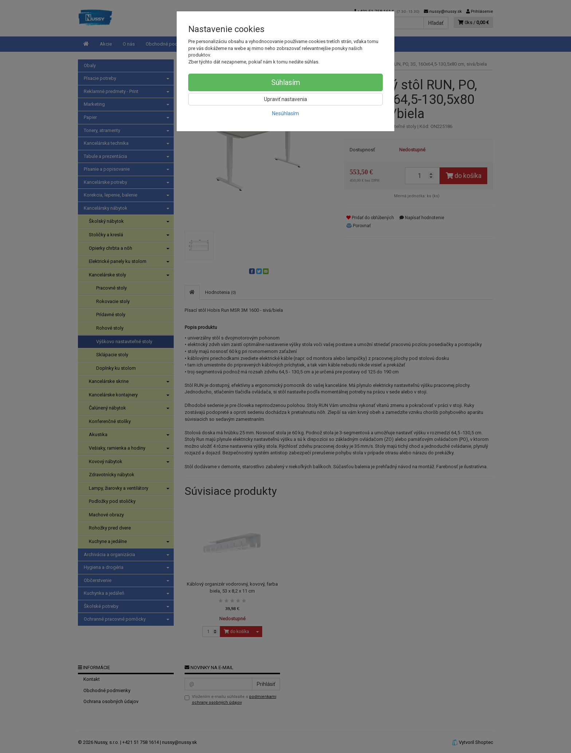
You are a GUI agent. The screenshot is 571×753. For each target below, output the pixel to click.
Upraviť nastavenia (285, 99)
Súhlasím (285, 82)
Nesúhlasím (285, 113)
